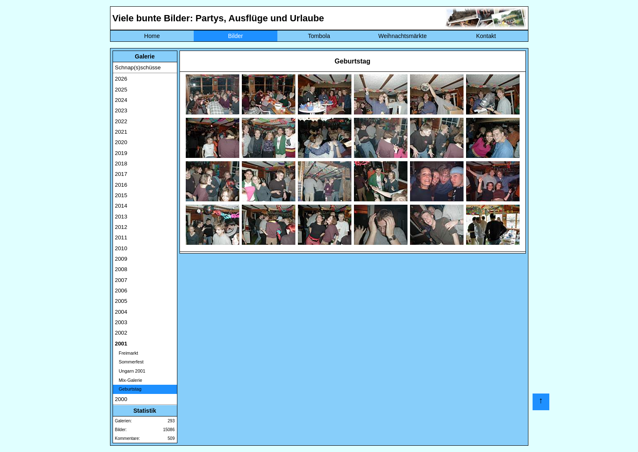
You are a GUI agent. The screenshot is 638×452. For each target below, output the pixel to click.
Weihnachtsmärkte (402, 36)
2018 (121, 163)
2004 (121, 312)
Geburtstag (128, 388)
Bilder (235, 36)
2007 (121, 280)
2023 (121, 110)
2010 (121, 248)
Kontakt (486, 36)
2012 (121, 227)
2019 (121, 153)
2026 (121, 79)
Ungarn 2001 (130, 370)
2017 (121, 174)
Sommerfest (129, 361)
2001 (121, 343)
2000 (121, 399)
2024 (121, 100)
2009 (121, 259)
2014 (121, 206)
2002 (121, 333)
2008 (121, 269)
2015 (121, 195)
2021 (121, 132)
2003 (121, 322)
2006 (121, 290)
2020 (121, 142)
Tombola (319, 36)
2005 (121, 301)
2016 (121, 185)
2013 (121, 216)
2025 (121, 89)
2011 (121, 237)
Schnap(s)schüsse (138, 67)
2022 (121, 121)
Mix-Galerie (128, 380)
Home (152, 36)
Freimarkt (126, 353)
